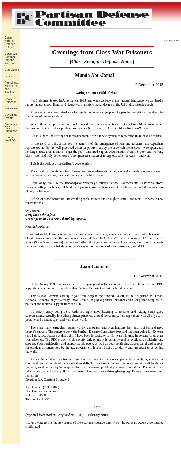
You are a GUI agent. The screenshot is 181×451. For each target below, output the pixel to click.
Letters (9, 76)
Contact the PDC (10, 139)
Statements (12, 108)
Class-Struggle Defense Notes (10, 42)
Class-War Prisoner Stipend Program (11, 58)
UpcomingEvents (11, 116)
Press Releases (10, 100)
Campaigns (12, 69)
